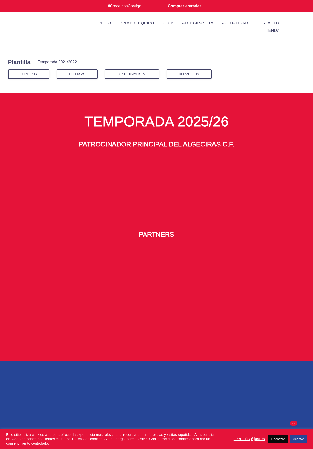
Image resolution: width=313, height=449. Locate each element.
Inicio (104, 23)
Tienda (272, 30)
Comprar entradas (185, 6)
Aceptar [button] (298, 439)
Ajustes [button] (258, 439)
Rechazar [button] (278, 439)
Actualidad (235, 23)
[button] (293, 423)
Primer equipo (137, 23)
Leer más (242, 439)
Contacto (268, 23)
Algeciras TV (197, 23)
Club (168, 23)
